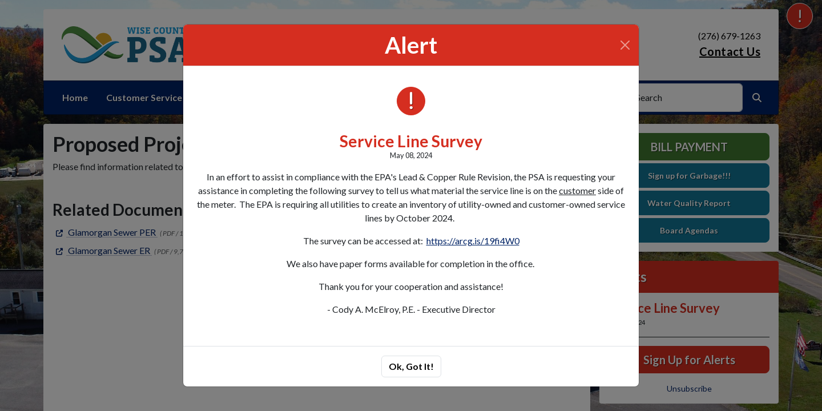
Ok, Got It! (411, 366)
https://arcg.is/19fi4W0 (472, 240)
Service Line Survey (411, 141)
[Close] (625, 45)
